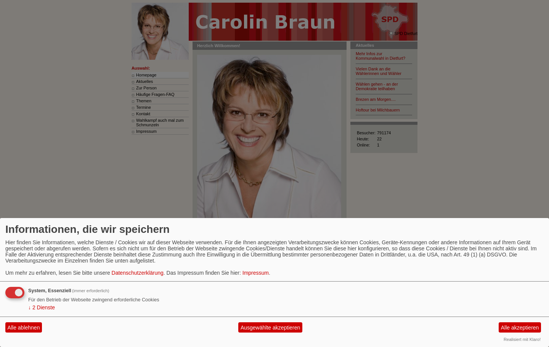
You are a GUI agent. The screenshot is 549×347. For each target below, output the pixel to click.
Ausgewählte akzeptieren (270, 328)
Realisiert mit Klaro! (522, 339)
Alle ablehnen (24, 328)
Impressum (255, 273)
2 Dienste (41, 307)
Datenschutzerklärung (138, 273)
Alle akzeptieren (520, 328)
